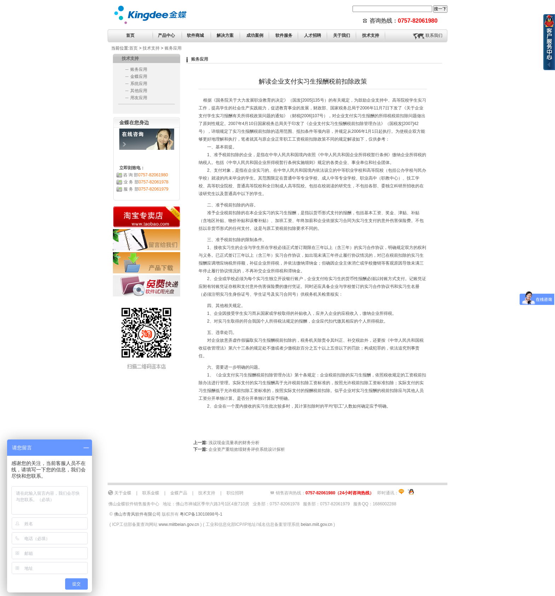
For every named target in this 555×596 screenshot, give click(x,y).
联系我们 (433, 35)
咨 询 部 (145, 174)
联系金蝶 (150, 492)
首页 (130, 35)
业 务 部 (146, 182)
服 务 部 (146, 189)
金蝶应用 (138, 76)
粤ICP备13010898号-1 (201, 514)
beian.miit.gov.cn (316, 524)
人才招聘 (312, 35)
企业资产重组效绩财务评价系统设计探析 (246, 449)
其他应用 (138, 90)
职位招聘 (235, 492)
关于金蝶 (122, 492)
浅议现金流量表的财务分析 (233, 442)
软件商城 (195, 35)
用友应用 (138, 97)
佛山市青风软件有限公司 (137, 514)
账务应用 (173, 48)
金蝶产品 (178, 492)
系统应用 (138, 83)
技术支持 (151, 48)
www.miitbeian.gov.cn (179, 524)
